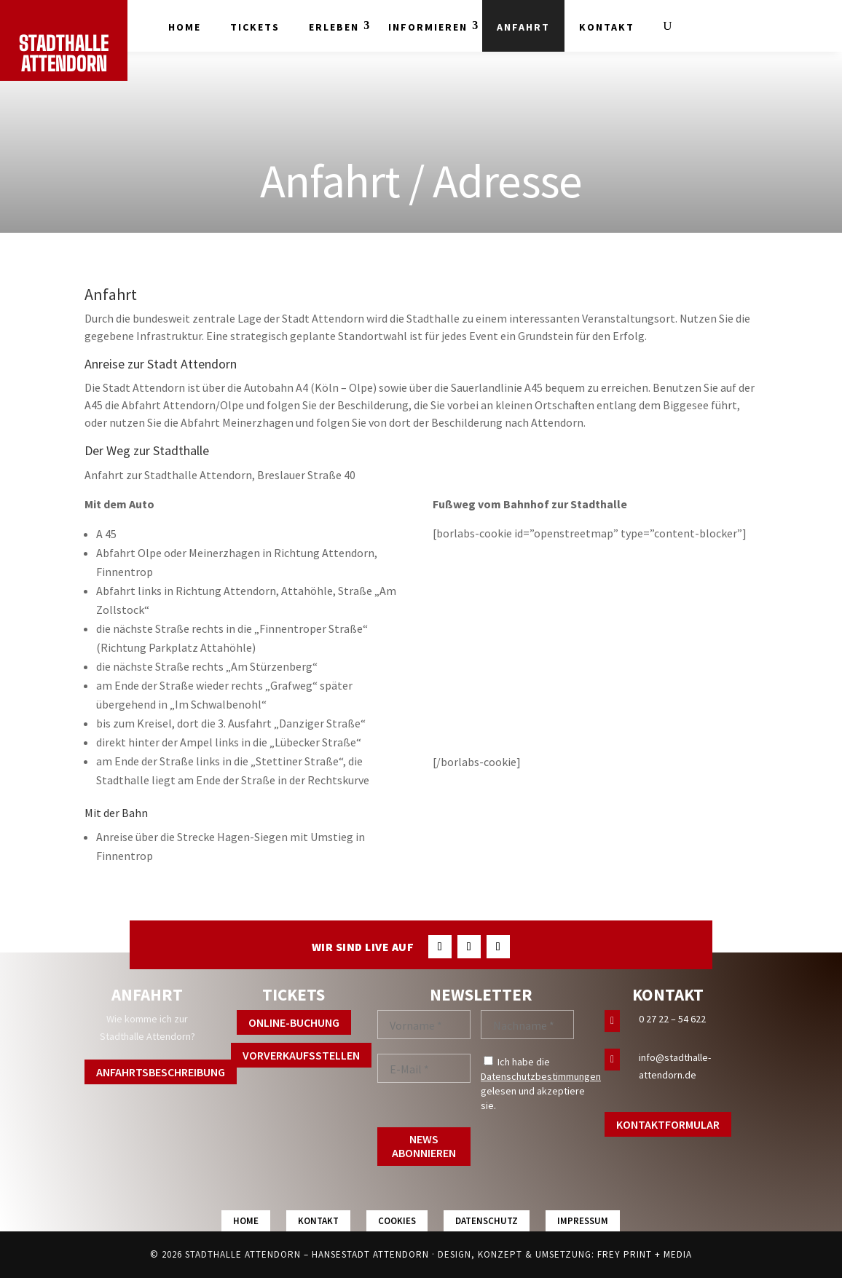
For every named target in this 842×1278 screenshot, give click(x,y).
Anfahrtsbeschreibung (160, 1072)
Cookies (397, 1221)
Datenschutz (486, 1221)
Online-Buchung (293, 1022)
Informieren (428, 26)
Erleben (334, 26)
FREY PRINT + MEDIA (644, 1254)
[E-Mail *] (424, 1068)
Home (184, 26)
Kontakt (606, 26)
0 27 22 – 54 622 (672, 1018)
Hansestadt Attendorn (370, 1254)
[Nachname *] (527, 1024)
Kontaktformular (668, 1124)
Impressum (582, 1221)
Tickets (255, 26)
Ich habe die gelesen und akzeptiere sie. (541, 1083)
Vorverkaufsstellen (301, 1055)
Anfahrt (523, 26)
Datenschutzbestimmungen (541, 1076)
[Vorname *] (424, 1024)
